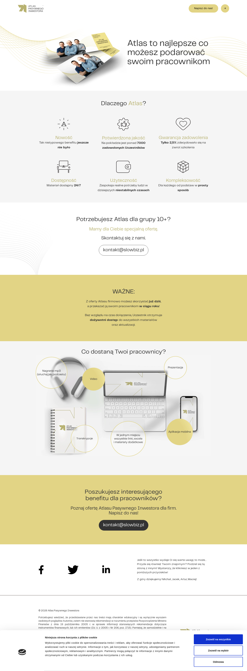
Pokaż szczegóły (183, 664)
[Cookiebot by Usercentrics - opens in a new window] (22, 664)
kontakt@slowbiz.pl (123, 250)
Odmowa (218, 648)
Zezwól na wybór (218, 637)
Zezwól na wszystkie (218, 625)
